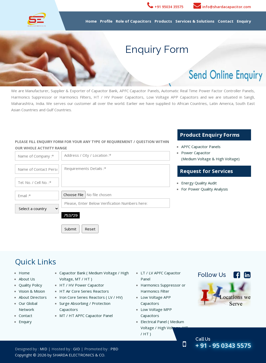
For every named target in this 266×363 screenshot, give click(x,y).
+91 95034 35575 (165, 5)
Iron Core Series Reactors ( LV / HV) (91, 297)
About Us (27, 278)
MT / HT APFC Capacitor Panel (86, 315)
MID (43, 348)
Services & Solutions (194, 21)
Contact (226, 21)
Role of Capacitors (133, 21)
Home (91, 21)
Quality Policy (30, 285)
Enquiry (244, 21)
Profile (106, 21)
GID (76, 348)
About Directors (33, 297)
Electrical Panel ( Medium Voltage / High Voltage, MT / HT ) (164, 327)
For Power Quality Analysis (204, 189)
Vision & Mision (32, 291)
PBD (114, 348)
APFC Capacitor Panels (201, 146)
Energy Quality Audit (199, 182)
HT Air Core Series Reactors (84, 291)
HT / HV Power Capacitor (81, 285)
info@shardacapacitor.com (222, 5)
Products (163, 21)
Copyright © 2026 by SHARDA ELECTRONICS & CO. (60, 354)
